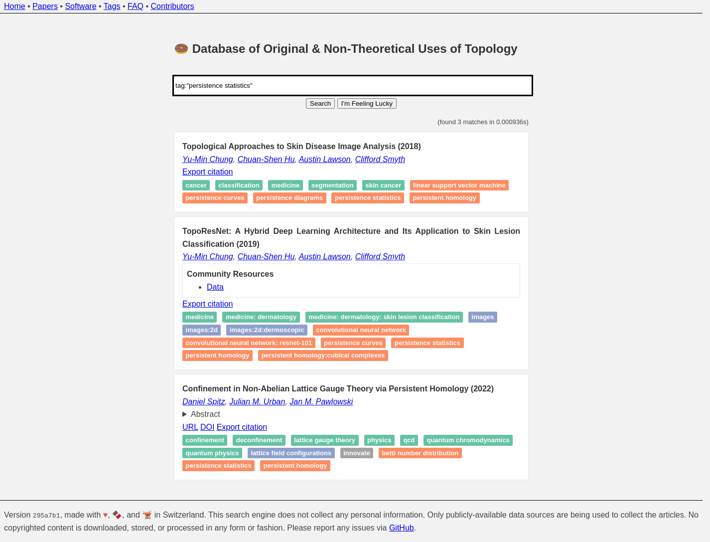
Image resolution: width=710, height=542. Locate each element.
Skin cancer (384, 185)
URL (190, 427)
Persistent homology (444, 198)
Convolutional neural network (361, 330)
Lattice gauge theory (324, 440)
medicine (200, 317)
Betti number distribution (420, 453)
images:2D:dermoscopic (267, 330)
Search (320, 103)
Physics (379, 440)
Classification (238, 185)
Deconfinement (259, 440)
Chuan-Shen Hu (266, 159)
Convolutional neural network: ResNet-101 (249, 343)
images (483, 317)
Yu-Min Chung (207, 159)
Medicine (285, 185)
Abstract (205, 414)
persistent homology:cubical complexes (323, 355)
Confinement (205, 440)
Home (14, 6)
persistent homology (218, 355)
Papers (45, 6)
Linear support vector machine (459, 185)
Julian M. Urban (257, 401)
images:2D (202, 330)
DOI (207, 427)
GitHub (401, 528)
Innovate (356, 453)
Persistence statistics (368, 198)
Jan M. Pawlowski (321, 401)
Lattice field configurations (291, 453)
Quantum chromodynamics (467, 440)
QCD (409, 440)
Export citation (207, 172)
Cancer (196, 185)
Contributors (172, 6)
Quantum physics (212, 453)
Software (80, 6)
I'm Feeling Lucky (367, 103)
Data (215, 287)
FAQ (135, 6)
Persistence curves (215, 198)
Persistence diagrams (289, 198)
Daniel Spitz (203, 401)
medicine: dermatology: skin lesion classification (383, 317)
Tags (112, 6)
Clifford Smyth (380, 159)
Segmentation (332, 185)
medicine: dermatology (261, 317)
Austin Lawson (325, 159)
